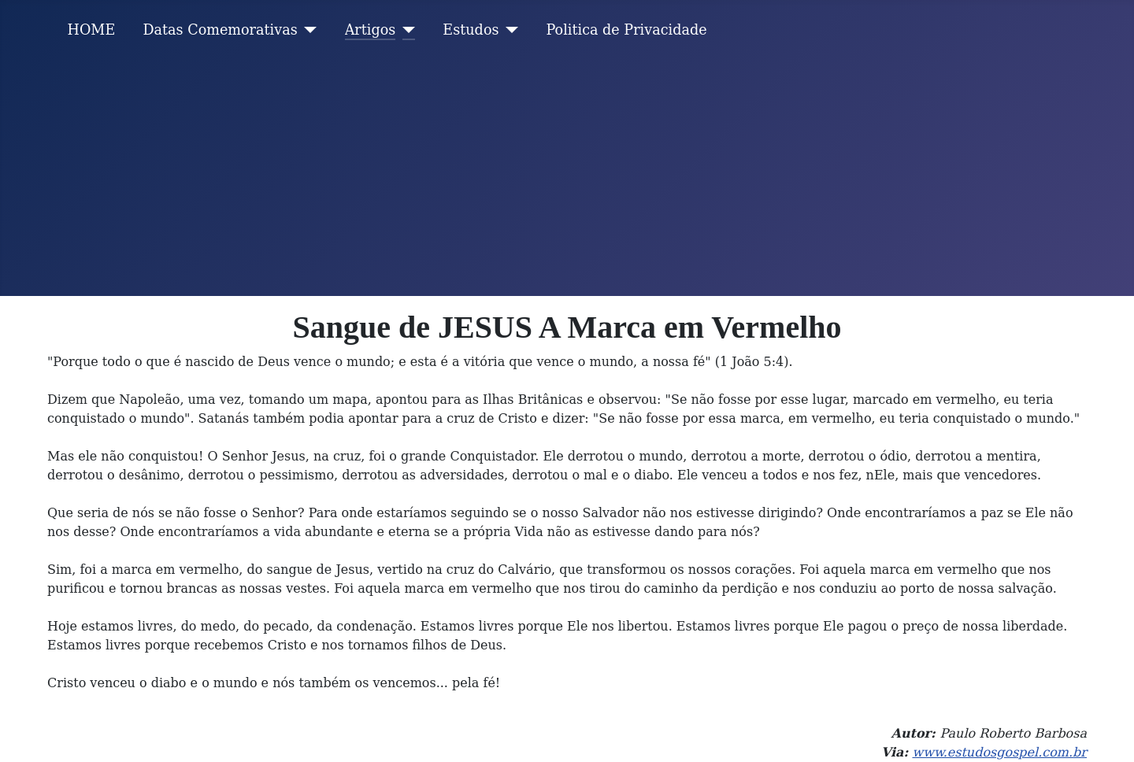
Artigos (370, 30)
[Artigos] (405, 30)
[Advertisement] (567, 178)
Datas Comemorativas (220, 30)
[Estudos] (509, 30)
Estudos (470, 30)
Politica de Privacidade (627, 30)
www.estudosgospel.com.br (999, 752)
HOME (92, 30)
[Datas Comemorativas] (307, 30)
